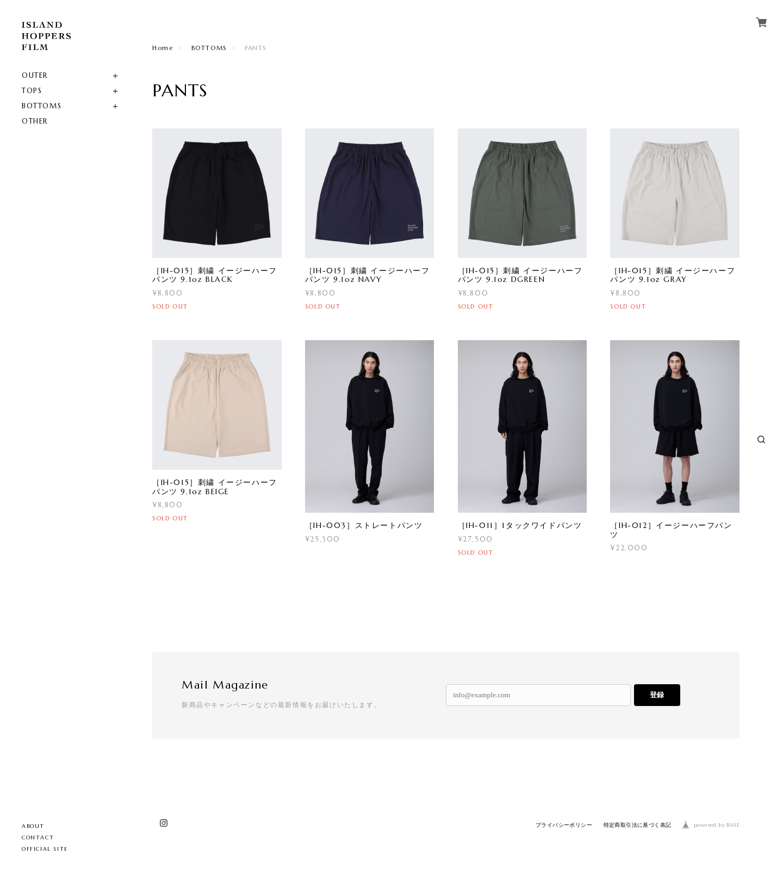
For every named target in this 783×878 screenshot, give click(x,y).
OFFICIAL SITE (45, 848)
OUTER (35, 75)
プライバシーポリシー (564, 825)
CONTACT (38, 837)
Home (162, 48)
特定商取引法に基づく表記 (638, 825)
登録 (657, 695)
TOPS (32, 90)
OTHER (35, 121)
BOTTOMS (41, 105)
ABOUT (33, 826)
